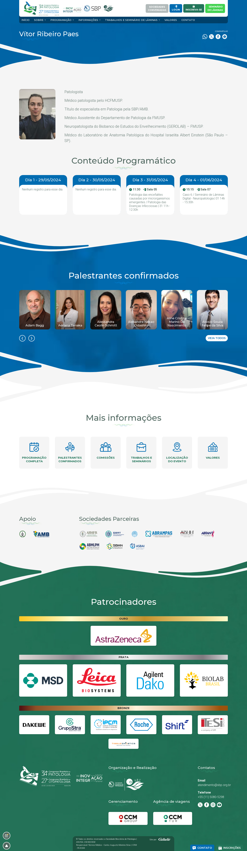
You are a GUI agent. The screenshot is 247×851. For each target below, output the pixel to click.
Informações (88, 19)
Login (176, 8)
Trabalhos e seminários (141, 452)
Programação (60, 19)
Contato (188, 19)
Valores (170, 19)
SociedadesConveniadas (157, 8)
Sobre (38, 19)
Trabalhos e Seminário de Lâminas (131, 19)
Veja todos (217, 338)
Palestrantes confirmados (70, 452)
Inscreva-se (194, 8)
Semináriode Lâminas (215, 8)
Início (25, 19)
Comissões (106, 450)
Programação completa (34, 452)
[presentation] (22, 338)
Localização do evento (177, 452)
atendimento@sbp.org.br (214, 785)
